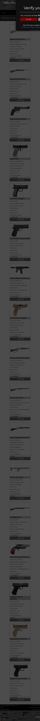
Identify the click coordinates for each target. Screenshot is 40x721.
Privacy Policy (35, 27)
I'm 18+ (28, 19)
